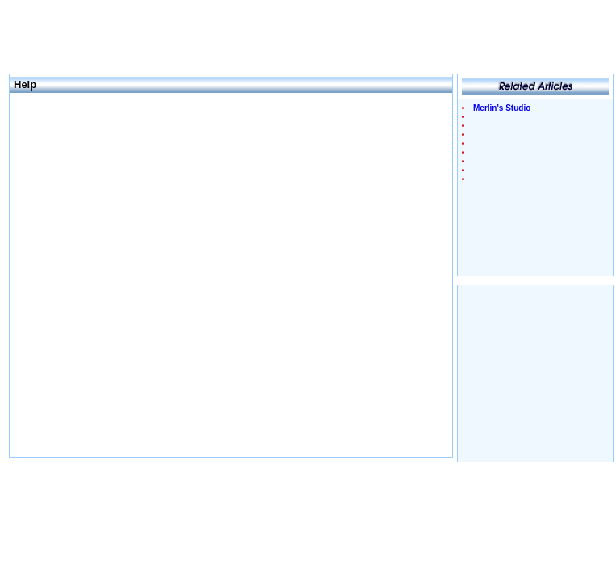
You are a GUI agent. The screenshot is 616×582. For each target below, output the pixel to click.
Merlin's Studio (501, 107)
